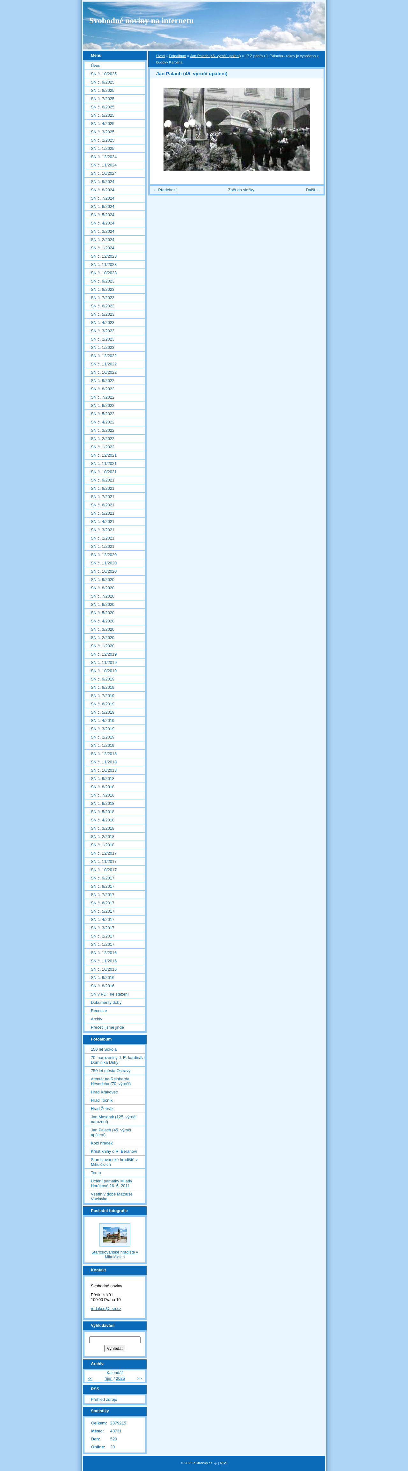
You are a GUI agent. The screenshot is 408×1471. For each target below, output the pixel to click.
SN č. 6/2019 (102, 704)
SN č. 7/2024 (102, 198)
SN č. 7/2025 (102, 98)
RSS (224, 1463)
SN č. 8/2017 (102, 886)
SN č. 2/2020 (102, 637)
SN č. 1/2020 (102, 646)
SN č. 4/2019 (102, 720)
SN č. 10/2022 (104, 372)
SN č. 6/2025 (102, 107)
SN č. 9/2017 (102, 878)
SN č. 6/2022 (102, 405)
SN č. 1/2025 (102, 148)
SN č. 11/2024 (104, 165)
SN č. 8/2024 (102, 190)
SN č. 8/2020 (102, 587)
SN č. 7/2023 (102, 297)
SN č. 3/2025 (102, 131)
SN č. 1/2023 (102, 347)
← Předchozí (165, 190)
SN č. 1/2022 (102, 447)
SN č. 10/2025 (104, 73)
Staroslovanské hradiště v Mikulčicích (114, 1162)
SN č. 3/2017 (102, 927)
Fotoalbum (177, 56)
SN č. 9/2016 (102, 977)
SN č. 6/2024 (102, 206)
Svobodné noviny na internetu (141, 20)
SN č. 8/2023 (102, 289)
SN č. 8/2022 (102, 388)
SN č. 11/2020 (104, 563)
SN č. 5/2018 (102, 811)
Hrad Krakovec (104, 1092)
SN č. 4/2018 (102, 820)
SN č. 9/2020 (102, 579)
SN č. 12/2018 (104, 753)
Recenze (99, 1010)
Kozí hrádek (102, 1143)
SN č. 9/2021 (102, 480)
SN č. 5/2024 (102, 214)
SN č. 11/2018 (104, 762)
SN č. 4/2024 (102, 223)
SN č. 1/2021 (102, 546)
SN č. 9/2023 (102, 281)
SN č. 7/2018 (102, 795)
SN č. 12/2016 (104, 952)
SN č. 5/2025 (102, 115)
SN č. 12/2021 (104, 455)
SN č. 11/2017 (104, 861)
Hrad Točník (102, 1100)
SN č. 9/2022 (102, 380)
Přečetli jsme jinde (107, 1027)
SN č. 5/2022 (102, 413)
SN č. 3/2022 (102, 430)
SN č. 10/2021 (104, 471)
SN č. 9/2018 (102, 778)
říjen (109, 1378)
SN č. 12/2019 (104, 654)
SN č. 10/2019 (104, 670)
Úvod (160, 56)
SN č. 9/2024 (102, 181)
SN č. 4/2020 (102, 621)
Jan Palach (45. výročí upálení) (215, 56)
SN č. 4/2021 (102, 521)
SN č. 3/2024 (102, 231)
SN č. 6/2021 (102, 505)
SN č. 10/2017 (104, 869)
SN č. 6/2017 (102, 903)
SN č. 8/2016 (102, 985)
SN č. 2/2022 (102, 438)
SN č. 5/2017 (102, 911)
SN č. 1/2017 (102, 944)
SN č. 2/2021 (102, 538)
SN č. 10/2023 (104, 272)
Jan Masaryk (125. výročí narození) (113, 1119)
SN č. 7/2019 (102, 695)
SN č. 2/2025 (102, 140)
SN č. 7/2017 (102, 894)
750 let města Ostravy (110, 1070)
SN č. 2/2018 (102, 836)
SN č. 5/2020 (102, 612)
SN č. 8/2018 (102, 786)
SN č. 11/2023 (104, 264)
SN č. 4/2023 (102, 322)
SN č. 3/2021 (102, 529)
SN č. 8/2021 (102, 488)
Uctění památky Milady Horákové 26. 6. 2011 (111, 1183)
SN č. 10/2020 (104, 571)
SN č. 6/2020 (102, 604)
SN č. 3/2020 (102, 629)
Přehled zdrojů (104, 1399)
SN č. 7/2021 (102, 496)
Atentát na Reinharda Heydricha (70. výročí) (111, 1081)
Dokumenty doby (106, 1002)
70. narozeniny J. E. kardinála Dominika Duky (118, 1060)
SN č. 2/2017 (102, 936)
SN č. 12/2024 (104, 156)
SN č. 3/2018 (102, 828)
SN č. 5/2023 (102, 314)
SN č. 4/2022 (102, 422)
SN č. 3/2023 (102, 330)
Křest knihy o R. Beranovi (114, 1151)
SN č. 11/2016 (104, 961)
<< (90, 1378)
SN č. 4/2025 (102, 123)
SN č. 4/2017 (102, 919)
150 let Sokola (104, 1049)
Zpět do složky (241, 190)
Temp (96, 1172)
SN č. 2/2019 (102, 737)
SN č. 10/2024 (104, 173)
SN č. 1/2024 (102, 248)
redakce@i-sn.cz (106, 1308)
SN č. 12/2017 (104, 853)
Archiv (96, 1019)
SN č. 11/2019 (104, 662)
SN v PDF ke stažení (110, 994)
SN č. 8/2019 (102, 687)
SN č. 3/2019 (102, 728)
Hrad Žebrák (102, 1108)
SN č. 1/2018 (102, 844)
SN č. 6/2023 (102, 306)
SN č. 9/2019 (102, 679)
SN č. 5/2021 (102, 513)
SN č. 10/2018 (104, 770)
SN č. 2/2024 (102, 239)
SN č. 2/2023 (102, 339)
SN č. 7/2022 (102, 397)
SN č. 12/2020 (104, 554)
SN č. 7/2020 (102, 596)
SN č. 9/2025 (102, 82)
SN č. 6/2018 (102, 803)
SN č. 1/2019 (102, 745)
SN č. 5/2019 (102, 712)
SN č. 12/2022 (104, 355)
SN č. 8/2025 (102, 90)
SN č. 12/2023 (104, 256)
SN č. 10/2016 (104, 969)
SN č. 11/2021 (104, 463)
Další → (313, 190)
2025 (120, 1378)
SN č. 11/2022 (104, 364)
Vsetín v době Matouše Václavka (112, 1196)
